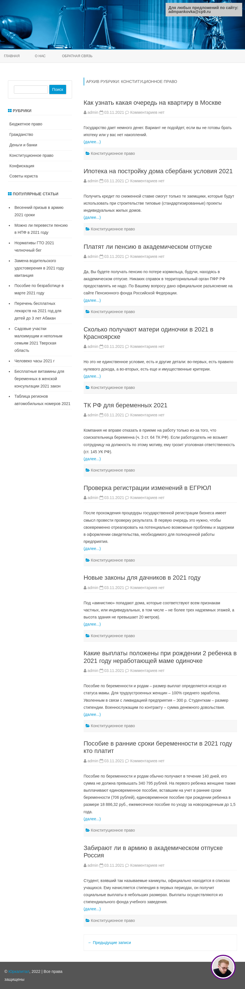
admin (93, 112)
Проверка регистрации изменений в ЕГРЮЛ (147, 487)
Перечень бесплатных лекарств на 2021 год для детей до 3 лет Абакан (37, 310)
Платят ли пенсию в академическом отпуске (148, 246)
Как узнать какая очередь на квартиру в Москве (152, 102)
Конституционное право (113, 153)
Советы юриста (23, 176)
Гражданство (21, 134)
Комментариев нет (147, 112)
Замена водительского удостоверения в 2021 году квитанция (39, 268)
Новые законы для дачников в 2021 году (142, 577)
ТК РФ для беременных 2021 (126, 405)
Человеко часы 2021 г (34, 361)
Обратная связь (77, 56)
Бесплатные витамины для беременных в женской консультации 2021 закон (39, 378)
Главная (12, 56)
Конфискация (21, 166)
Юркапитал (19, 971)
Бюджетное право (25, 124)
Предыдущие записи (109, 942)
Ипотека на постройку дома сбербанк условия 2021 (158, 171)
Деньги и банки (23, 145)
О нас (40, 56)
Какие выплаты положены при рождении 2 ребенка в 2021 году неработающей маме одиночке (160, 657)
